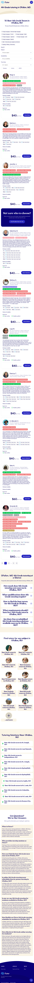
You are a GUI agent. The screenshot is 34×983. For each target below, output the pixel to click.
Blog (25, 969)
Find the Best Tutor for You (17, 221)
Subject (3, 49)
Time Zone (3, 62)
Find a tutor (3, 969)
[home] (5, 2)
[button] (31, 2)
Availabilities (4, 56)
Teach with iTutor (16, 969)
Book (27, 115)
